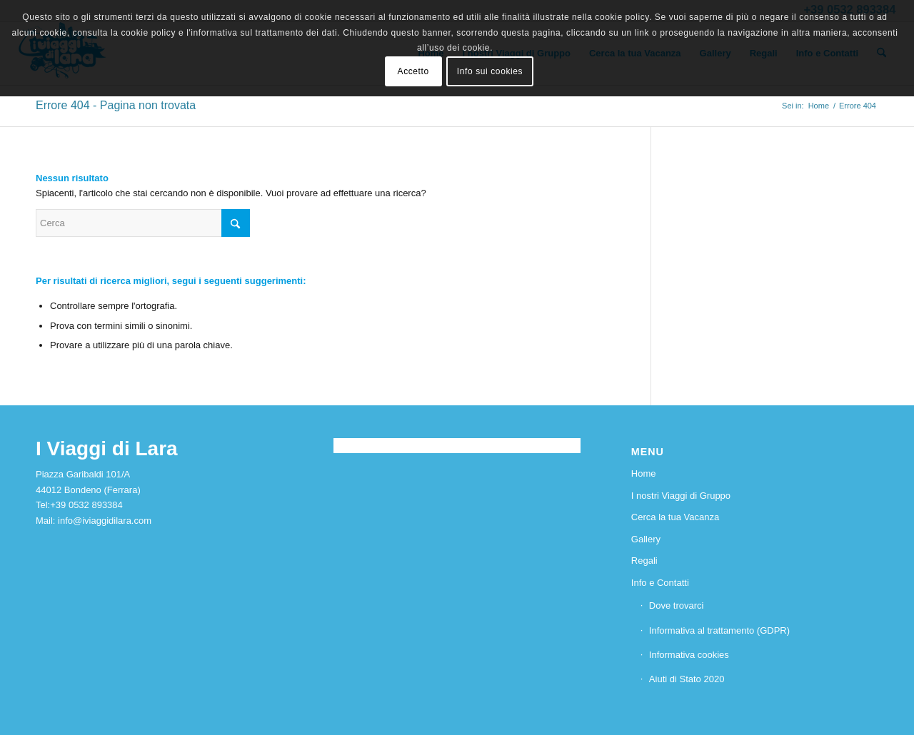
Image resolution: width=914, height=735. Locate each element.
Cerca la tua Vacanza (675, 517)
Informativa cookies (689, 654)
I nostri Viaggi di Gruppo (680, 495)
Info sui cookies (490, 71)
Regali (644, 560)
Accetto (413, 71)
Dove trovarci (676, 605)
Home (643, 473)
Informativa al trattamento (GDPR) (719, 630)
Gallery (646, 539)
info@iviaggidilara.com (104, 520)
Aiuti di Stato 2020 (687, 679)
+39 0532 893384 (86, 505)
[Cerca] (143, 223)
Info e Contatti (660, 582)
